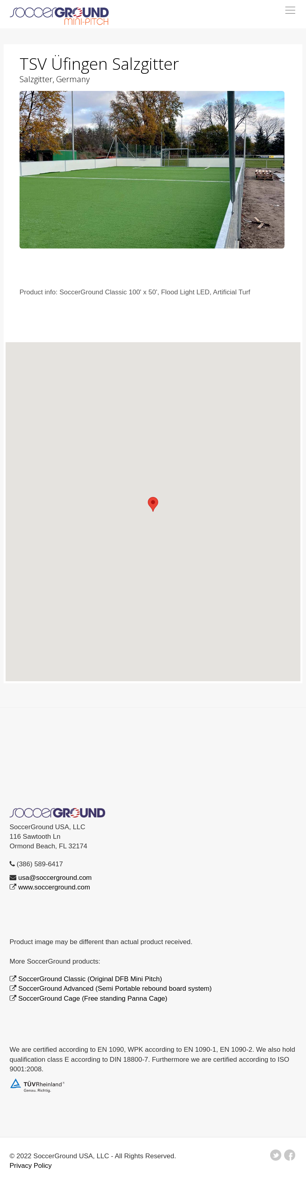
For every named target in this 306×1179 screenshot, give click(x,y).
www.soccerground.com (54, 887)
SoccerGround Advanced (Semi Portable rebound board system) (115, 988)
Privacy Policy (31, 1165)
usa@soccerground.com (55, 877)
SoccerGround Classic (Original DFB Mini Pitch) (90, 979)
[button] (153, 504)
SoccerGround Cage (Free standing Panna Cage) (92, 998)
